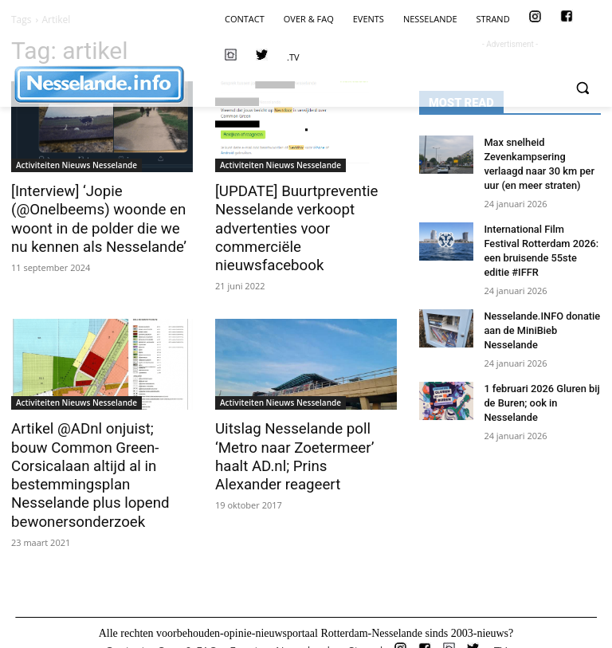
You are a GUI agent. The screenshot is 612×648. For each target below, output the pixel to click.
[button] (582, 88)
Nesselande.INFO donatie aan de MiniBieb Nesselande (538, 321)
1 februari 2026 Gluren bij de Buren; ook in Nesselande (538, 391)
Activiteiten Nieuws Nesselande (76, 165)
